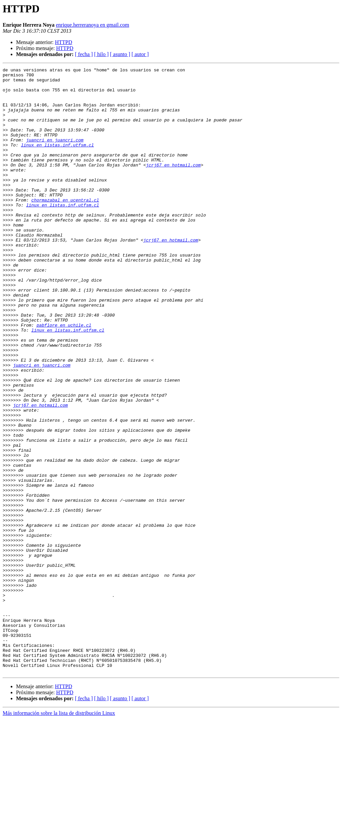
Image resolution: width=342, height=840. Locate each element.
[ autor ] (140, 54)
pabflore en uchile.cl (63, 377)
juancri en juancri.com (54, 155)
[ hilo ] (101, 54)
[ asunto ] (120, 54)
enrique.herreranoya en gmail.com (92, 25)
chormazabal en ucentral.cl (65, 227)
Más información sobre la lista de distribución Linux (59, 834)
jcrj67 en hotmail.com (173, 185)
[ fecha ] (84, 54)
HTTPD (63, 42)
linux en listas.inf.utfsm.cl (57, 161)
